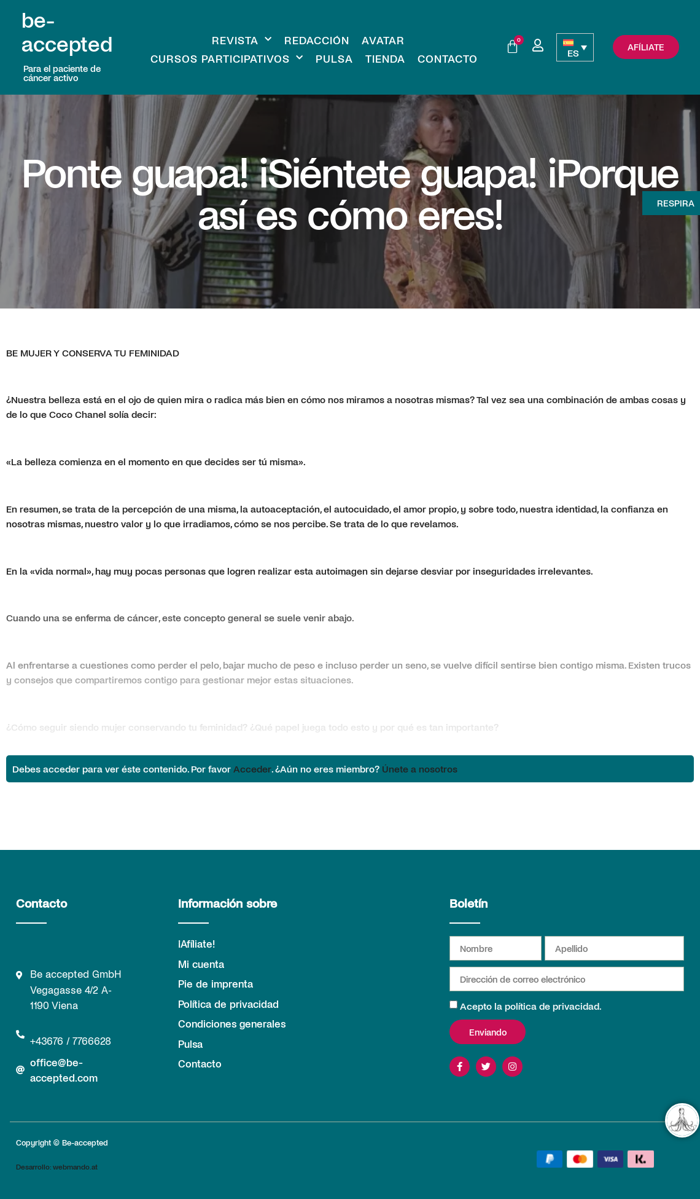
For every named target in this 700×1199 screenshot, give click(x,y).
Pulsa (334, 58)
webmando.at (75, 1166)
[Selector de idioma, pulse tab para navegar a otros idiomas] (575, 47)
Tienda (385, 58)
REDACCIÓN (316, 40)
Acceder (252, 768)
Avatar (383, 40)
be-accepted (66, 31)
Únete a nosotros (419, 768)
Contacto (448, 58)
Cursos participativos (226, 58)
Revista (242, 40)
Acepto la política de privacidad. (531, 1006)
